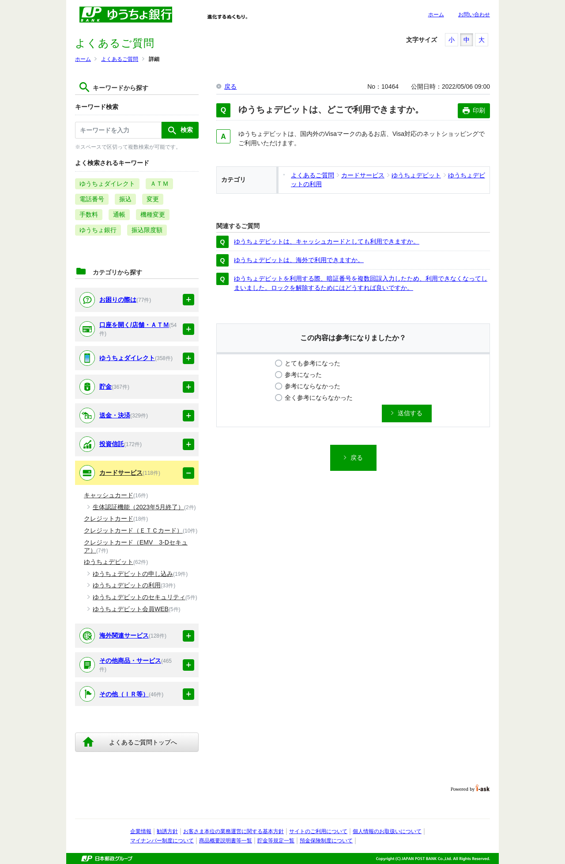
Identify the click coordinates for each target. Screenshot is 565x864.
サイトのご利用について (318, 831)
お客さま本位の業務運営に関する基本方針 (233, 831)
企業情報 (140, 831)
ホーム (436, 14)
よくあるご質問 (119, 59)
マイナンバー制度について (162, 841)
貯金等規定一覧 (275, 841)
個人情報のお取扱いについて (387, 831)
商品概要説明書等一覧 (225, 841)
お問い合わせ (474, 14)
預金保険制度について (326, 841)
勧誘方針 (167, 831)
